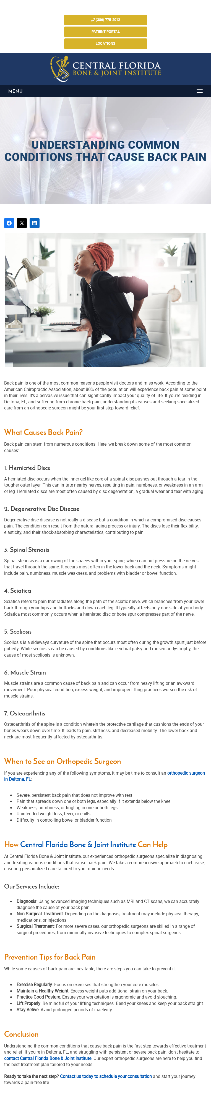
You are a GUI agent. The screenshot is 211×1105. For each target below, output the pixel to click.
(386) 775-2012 (105, 19)
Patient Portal (106, 31)
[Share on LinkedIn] (35, 223)
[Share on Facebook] (9, 223)
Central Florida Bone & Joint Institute (78, 844)
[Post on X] (22, 223)
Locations (105, 43)
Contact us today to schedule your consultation (105, 1076)
